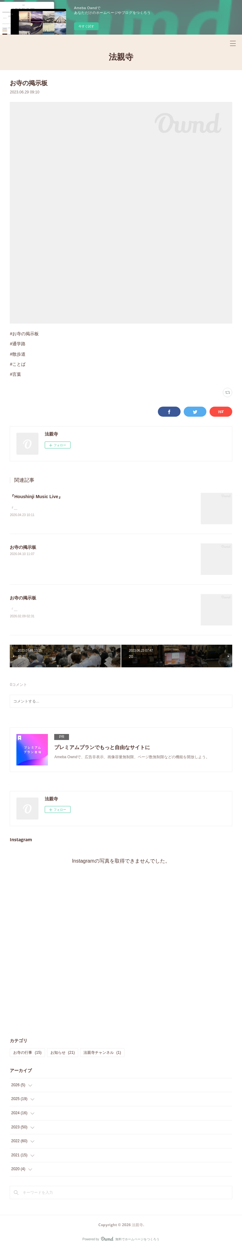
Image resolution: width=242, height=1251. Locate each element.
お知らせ (62, 1053)
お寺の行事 (27, 1053)
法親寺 (121, 56)
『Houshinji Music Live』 (36, 496)
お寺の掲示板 (23, 547)
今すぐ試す (86, 26)
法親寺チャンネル (102, 1053)
